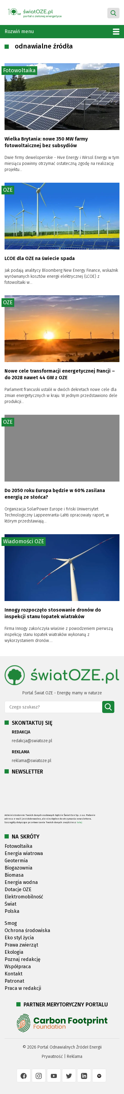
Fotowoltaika (19, 70)
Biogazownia (18, 868)
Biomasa (14, 875)
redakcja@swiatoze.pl (32, 740)
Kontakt (13, 974)
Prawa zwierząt (21, 945)
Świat (10, 904)
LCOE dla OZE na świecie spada (40, 258)
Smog (11, 923)
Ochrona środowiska (27, 930)
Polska (12, 911)
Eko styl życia (19, 938)
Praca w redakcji (23, 988)
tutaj (79, 822)
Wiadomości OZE (23, 541)
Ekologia (14, 952)
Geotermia (16, 860)
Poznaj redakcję (23, 959)
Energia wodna (21, 882)
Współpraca (18, 966)
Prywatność (52, 1056)
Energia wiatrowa (24, 853)
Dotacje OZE (18, 889)
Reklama (74, 1056)
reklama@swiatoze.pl (31, 760)
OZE (8, 190)
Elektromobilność (24, 897)
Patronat (14, 981)
